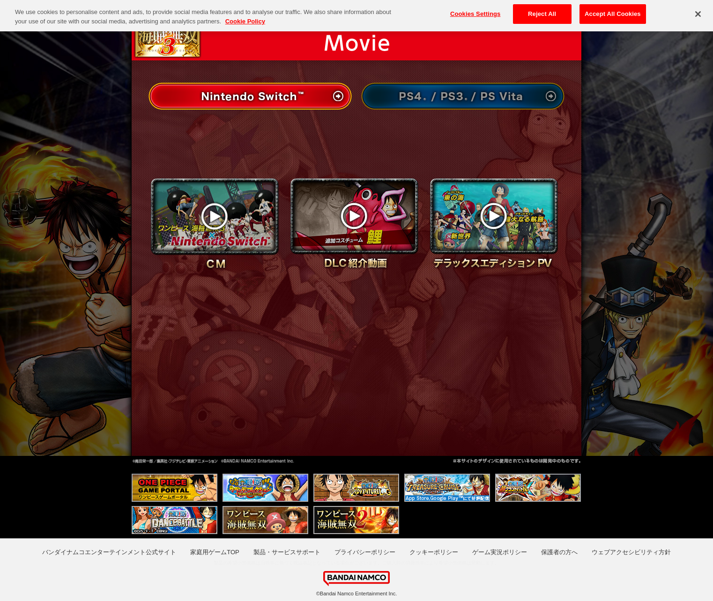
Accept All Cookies (613, 11)
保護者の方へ (559, 552)
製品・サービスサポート (286, 552)
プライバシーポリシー (364, 552)
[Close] (698, 11)
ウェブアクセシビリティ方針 (631, 552)
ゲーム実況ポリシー (499, 552)
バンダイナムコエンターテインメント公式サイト (109, 552)
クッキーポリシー (433, 552)
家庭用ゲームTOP (214, 552)
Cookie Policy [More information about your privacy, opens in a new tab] (245, 18)
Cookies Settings (475, 11)
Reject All (542, 11)
